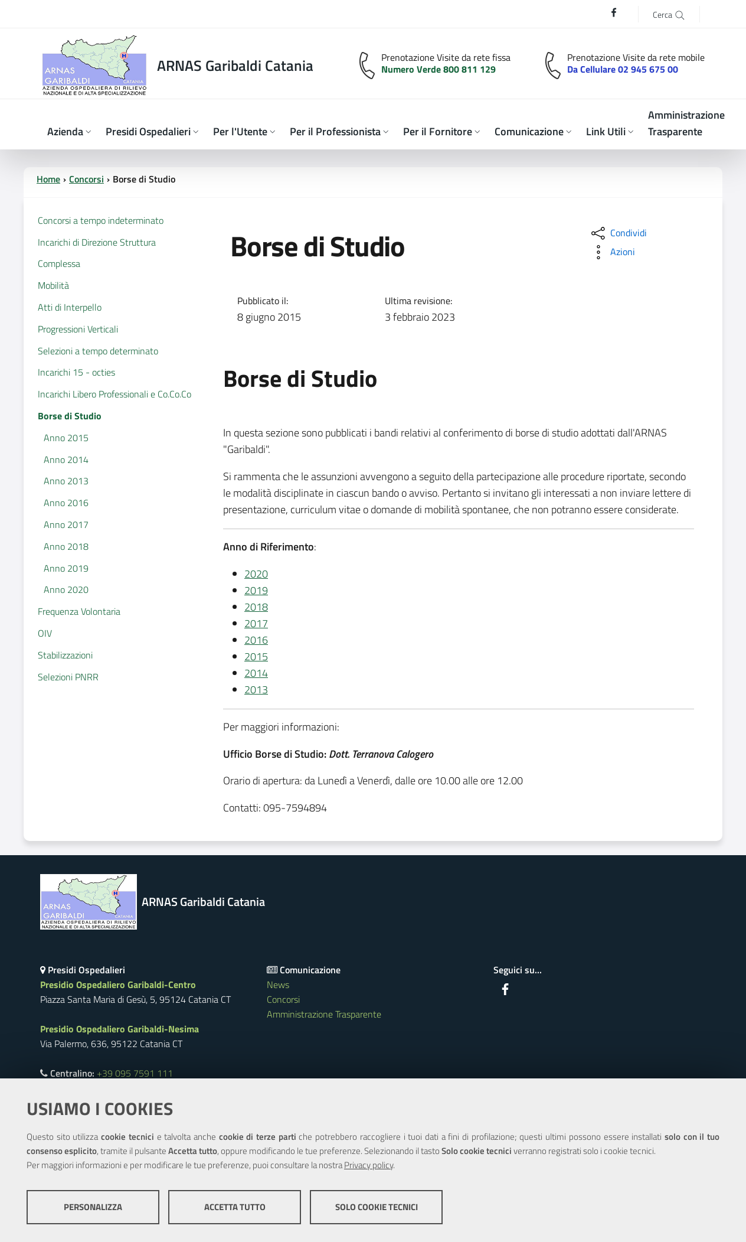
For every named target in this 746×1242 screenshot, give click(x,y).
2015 (256, 656)
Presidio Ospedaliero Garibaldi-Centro (118, 984)
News (278, 984)
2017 (256, 623)
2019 (256, 590)
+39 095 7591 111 (135, 1073)
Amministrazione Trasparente (324, 1014)
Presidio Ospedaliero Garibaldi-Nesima (119, 1029)
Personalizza (93, 1207)
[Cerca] (669, 14)
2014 (256, 673)
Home (48, 179)
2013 (256, 689)
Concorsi (86, 179)
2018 (256, 607)
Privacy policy (368, 1165)
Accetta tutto (235, 1207)
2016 (256, 640)
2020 (256, 574)
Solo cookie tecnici (376, 1207)
